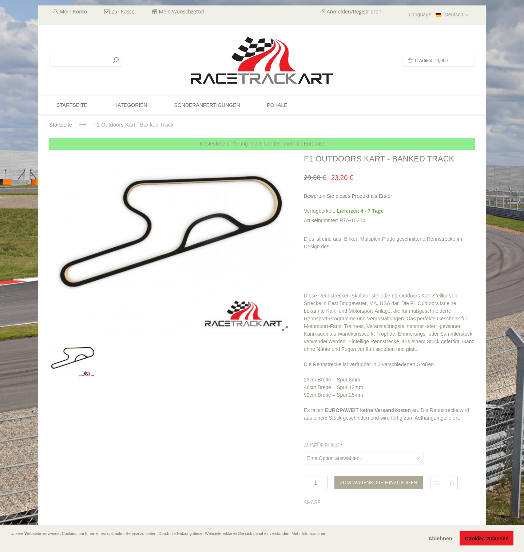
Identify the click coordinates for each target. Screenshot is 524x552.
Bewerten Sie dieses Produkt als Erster (348, 196)
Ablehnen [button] (440, 538)
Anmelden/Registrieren (354, 11)
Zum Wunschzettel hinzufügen (436, 482)
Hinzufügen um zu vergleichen (451, 482)
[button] (11, 543)
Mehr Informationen (308, 533)
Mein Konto (73, 11)
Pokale (277, 105)
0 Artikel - (432, 60)
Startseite (60, 124)
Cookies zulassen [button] (487, 538)
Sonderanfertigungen (207, 105)
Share (312, 502)
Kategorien (130, 105)
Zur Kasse (123, 11)
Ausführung (322, 445)
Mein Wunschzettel (181, 11)
